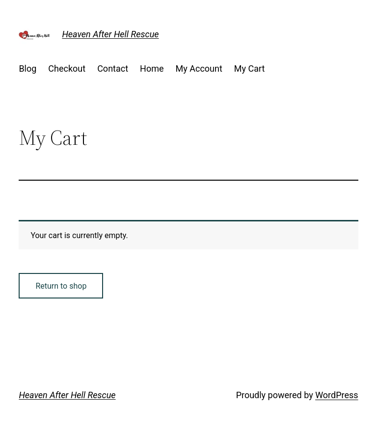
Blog (27, 68)
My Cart (249, 68)
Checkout (66, 68)
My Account (199, 68)
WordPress (336, 395)
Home (151, 68)
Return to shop (60, 286)
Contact (112, 68)
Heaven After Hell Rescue (110, 34)
